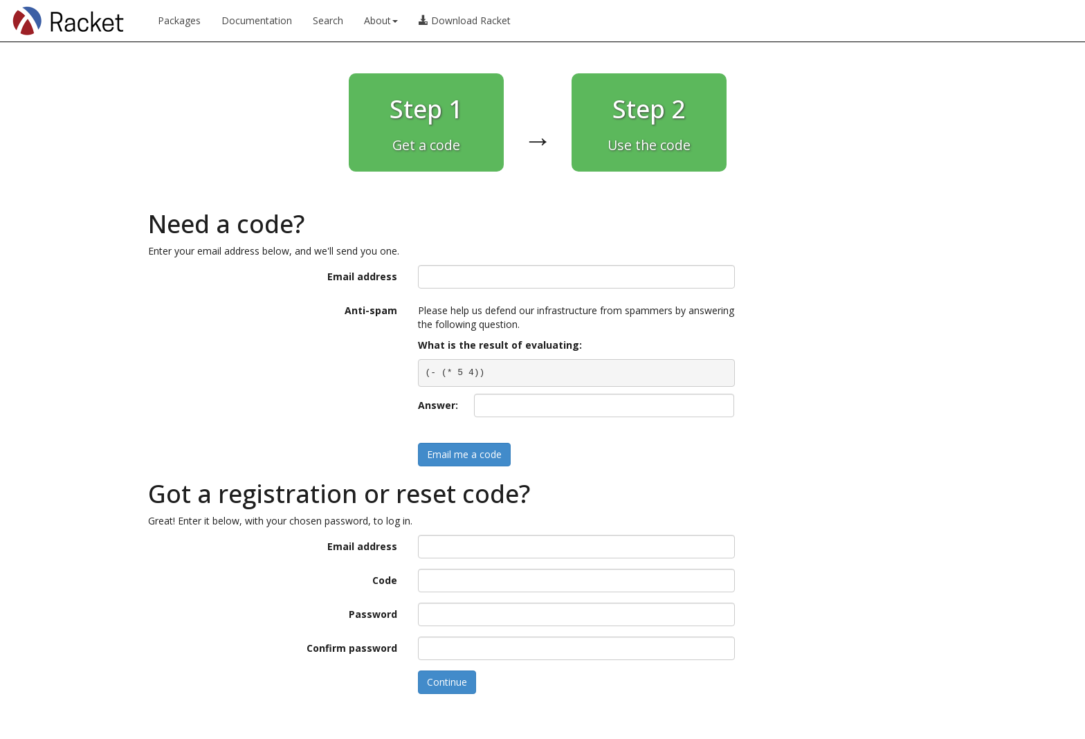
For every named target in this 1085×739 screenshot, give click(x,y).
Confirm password (352, 648)
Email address (362, 276)
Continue (447, 681)
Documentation (256, 20)
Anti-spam (371, 310)
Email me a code (464, 454)
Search (328, 20)
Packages (179, 20)
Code (384, 580)
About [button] (381, 20)
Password (373, 614)
